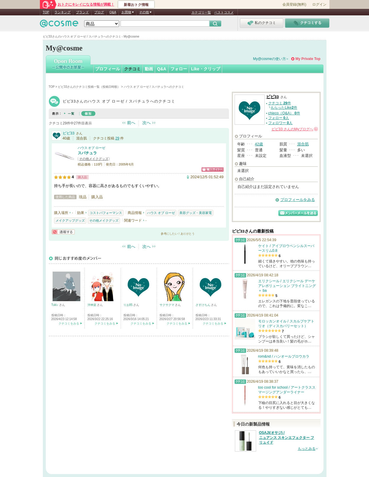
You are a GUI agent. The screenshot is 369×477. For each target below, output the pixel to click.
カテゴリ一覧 (201, 12)
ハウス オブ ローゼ (91, 148)
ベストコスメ (224, 12)
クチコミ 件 (279, 103)
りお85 (128, 304)
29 (117, 138)
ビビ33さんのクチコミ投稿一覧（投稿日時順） (89, 86)
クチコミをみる (68, 323)
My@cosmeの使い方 (269, 59)
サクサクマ (167, 304)
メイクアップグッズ (70, 220)
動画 (149, 68)
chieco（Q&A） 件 (284, 113)
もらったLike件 (284, 108)
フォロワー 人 (280, 123)
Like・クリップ (205, 68)
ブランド (82, 12)
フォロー (178, 68)
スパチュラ (87, 153)
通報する (63, 231)
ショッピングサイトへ (212, 169)
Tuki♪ (55, 304)
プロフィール (107, 68)
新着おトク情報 (136, 5)
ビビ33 (68, 133)
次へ (146, 122)
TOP (46, 12)
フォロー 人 (278, 118)
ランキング (62, 12)
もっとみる (307, 449)
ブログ (99, 12)
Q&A (112, 12)
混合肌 (303, 144)
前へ (131, 122)
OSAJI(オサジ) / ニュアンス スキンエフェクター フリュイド (286, 438)
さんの (295, 129)
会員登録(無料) (294, 4)
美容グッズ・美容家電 (195, 213)
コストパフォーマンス (106, 213)
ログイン (319, 4)
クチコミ (132, 68)
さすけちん (203, 304)
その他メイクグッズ (93, 158)
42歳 (259, 144)
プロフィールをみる (297, 199)
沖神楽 (92, 304)
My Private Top (307, 59)
